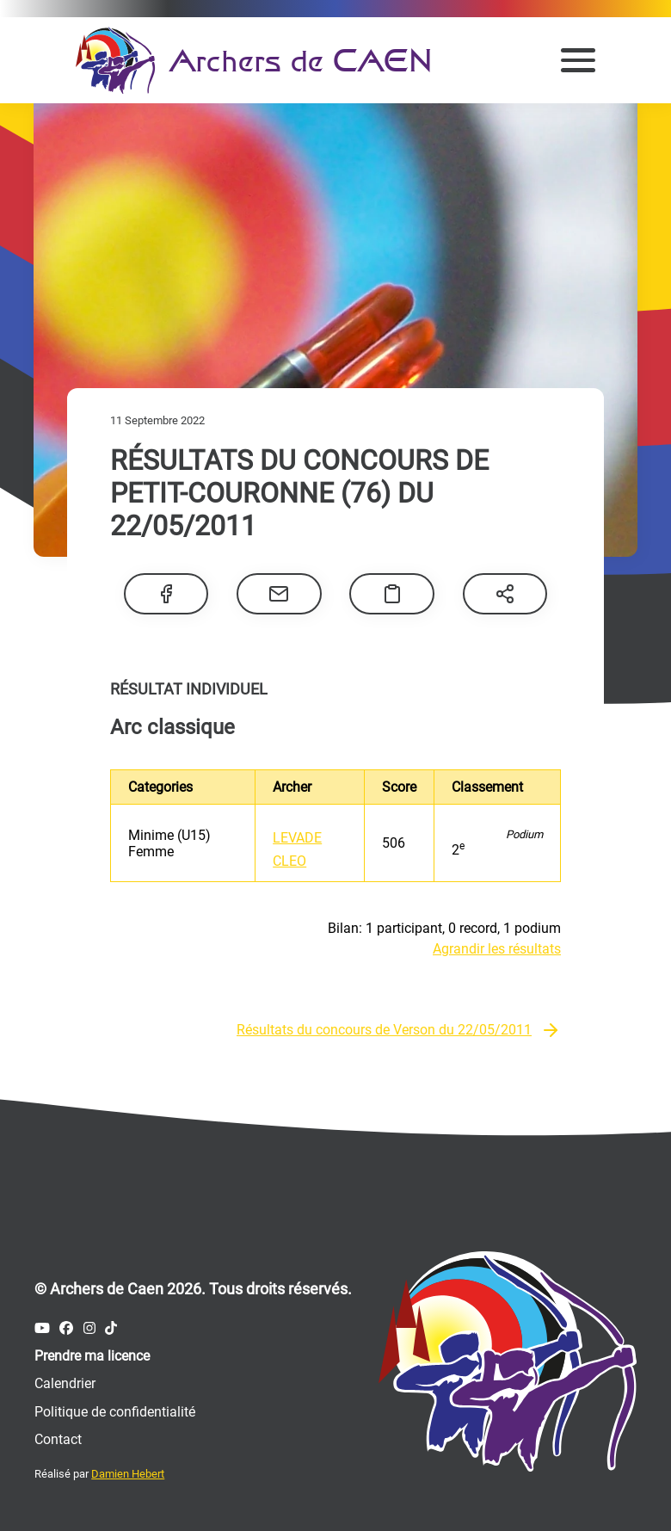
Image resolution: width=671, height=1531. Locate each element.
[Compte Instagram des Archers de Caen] (89, 1328)
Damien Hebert (127, 1473)
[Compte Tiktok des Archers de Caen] (111, 1328)
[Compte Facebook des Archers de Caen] (66, 1328)
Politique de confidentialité (114, 1412)
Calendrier (64, 1383)
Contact (58, 1439)
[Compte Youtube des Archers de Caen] (42, 1328)
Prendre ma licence (92, 1356)
